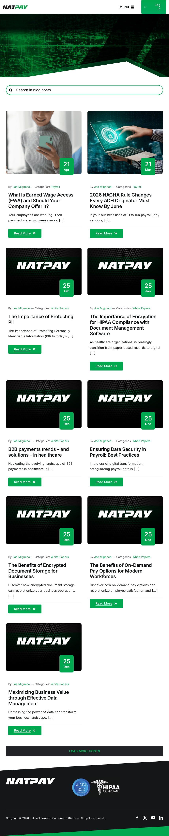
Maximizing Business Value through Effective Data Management (38, 697)
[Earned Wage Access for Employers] (44, 112)
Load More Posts (84, 751)
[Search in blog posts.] (84, 90)
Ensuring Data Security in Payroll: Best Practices (118, 452)
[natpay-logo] (15, 7)
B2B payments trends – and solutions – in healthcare (38, 452)
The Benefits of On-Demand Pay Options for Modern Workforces (121, 570)
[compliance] (96, 779)
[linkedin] (161, 818)
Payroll (55, 186)
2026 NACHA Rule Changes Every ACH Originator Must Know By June (121, 200)
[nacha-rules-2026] (125, 112)
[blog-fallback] (44, 249)
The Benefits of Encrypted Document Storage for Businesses (37, 570)
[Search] (11, 90)
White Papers (60, 308)
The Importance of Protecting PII (40, 319)
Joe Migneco (21, 186)
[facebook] (137, 818)
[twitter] (145, 818)
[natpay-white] (30, 779)
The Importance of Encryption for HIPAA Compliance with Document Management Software (123, 325)
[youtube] (153, 818)
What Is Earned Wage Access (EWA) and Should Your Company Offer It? (40, 200)
